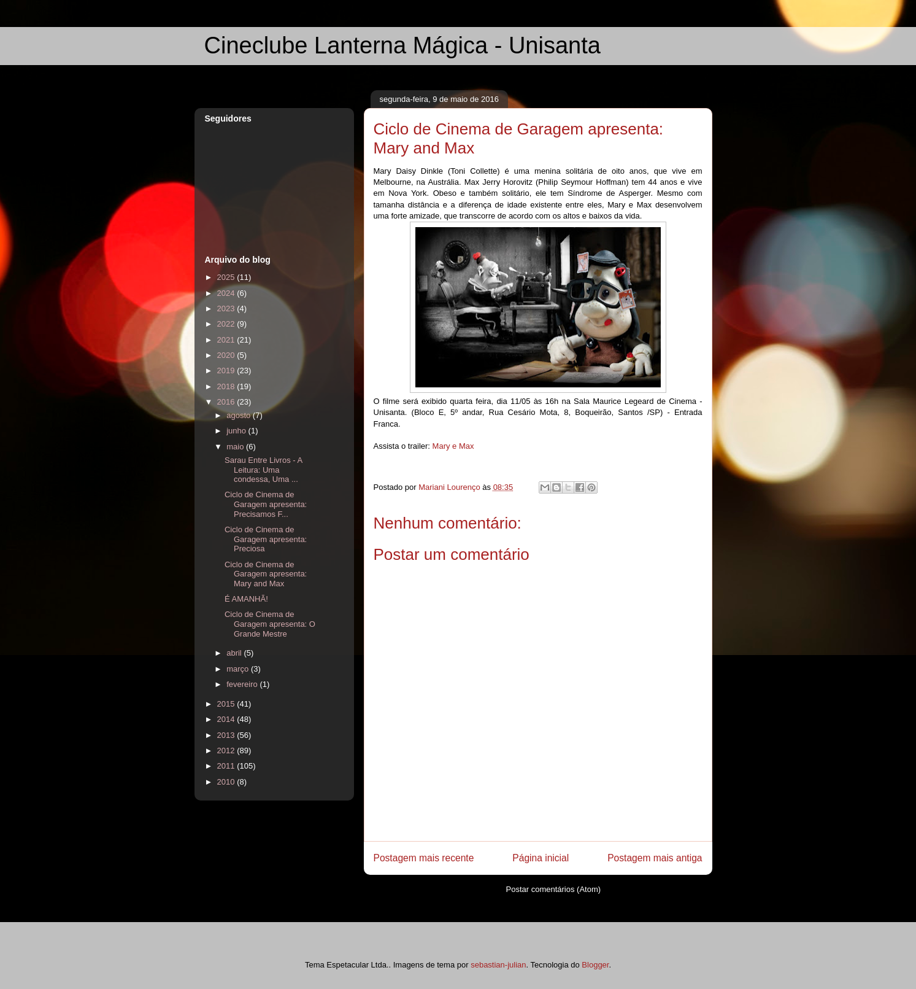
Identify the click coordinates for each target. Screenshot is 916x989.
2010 (227, 781)
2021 (227, 339)
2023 (227, 308)
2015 (227, 703)
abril (235, 652)
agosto (239, 415)
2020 (227, 355)
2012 (227, 750)
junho (237, 430)
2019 (227, 370)
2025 (227, 277)
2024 (227, 293)
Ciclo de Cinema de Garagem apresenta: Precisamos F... (266, 504)
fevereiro (243, 684)
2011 (227, 765)
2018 (227, 386)
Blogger (595, 964)
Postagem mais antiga (654, 858)
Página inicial (540, 858)
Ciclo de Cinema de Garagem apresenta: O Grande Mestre (270, 624)
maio (236, 446)
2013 (227, 735)
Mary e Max (453, 446)
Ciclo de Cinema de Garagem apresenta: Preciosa (266, 539)
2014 (227, 719)
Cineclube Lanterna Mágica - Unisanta (402, 45)
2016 (227, 401)
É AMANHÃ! (246, 598)
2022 (227, 323)
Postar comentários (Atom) (553, 889)
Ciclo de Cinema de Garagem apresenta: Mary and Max (266, 574)
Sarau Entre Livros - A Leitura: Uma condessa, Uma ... (263, 470)
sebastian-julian (498, 964)
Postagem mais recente (424, 858)
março (238, 668)
